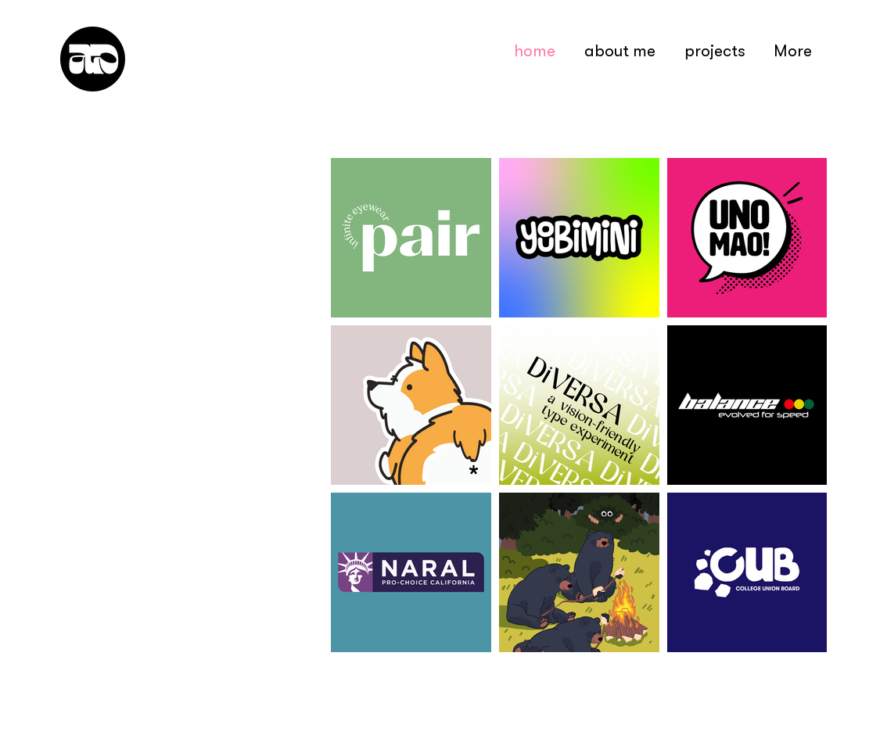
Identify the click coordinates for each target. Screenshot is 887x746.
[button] (715, 50)
